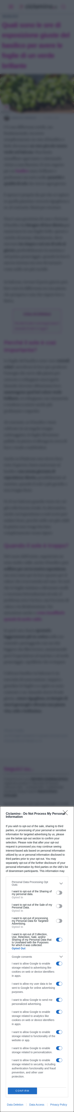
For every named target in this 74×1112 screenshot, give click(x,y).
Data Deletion (15, 1104)
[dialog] (37, 959)
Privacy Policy (58, 1104)
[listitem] (37, 883)
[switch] (59, 893)
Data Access (36, 1104)
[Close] (66, 814)
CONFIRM (22, 1090)
